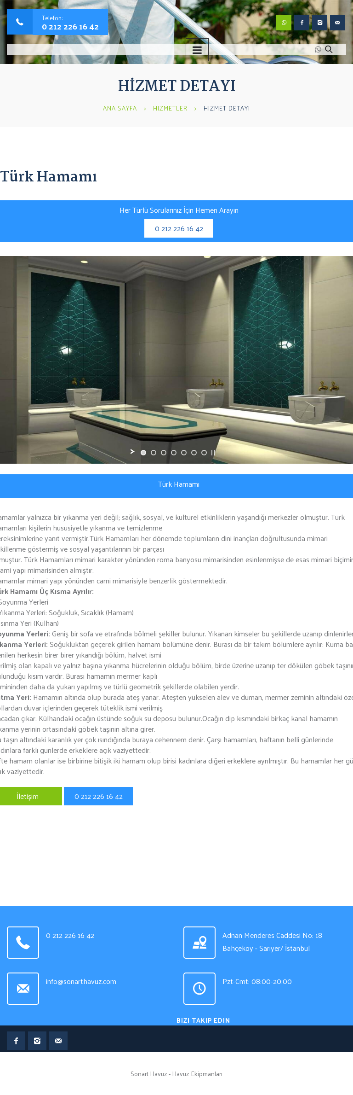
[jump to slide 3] (163, 452)
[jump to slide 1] (143, 452)
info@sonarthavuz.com (81, 981)
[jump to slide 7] (204, 452)
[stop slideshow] (213, 452)
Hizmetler (170, 108)
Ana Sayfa (120, 108)
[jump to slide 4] (173, 452)
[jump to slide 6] (194, 452)
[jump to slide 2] (153, 452)
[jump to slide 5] (184, 452)
